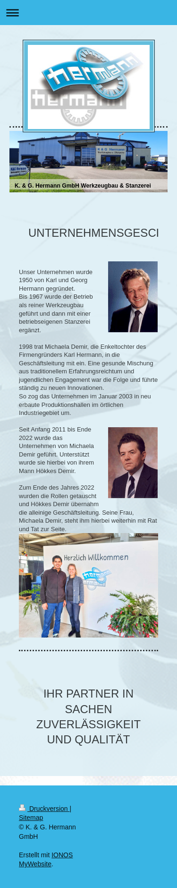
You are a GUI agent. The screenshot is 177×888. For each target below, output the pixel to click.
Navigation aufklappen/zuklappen (88, 12)
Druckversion (44, 808)
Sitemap (31, 817)
